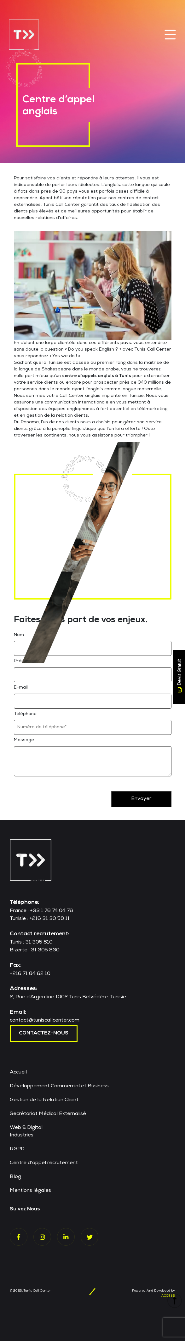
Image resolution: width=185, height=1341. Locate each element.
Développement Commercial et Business (59, 1086)
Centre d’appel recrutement (44, 1163)
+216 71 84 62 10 (30, 974)
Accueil (18, 1072)
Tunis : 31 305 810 (31, 942)
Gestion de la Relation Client (44, 1100)
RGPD (17, 1149)
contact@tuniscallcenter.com (44, 1020)
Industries (21, 1135)
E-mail (21, 687)
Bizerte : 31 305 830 (35, 950)
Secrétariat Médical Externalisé (48, 1114)
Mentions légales (30, 1190)
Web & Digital (26, 1127)
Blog (15, 1177)
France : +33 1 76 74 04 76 (41, 911)
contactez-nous (43, 1033)
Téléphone (25, 714)
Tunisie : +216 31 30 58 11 (40, 918)
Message (24, 740)
